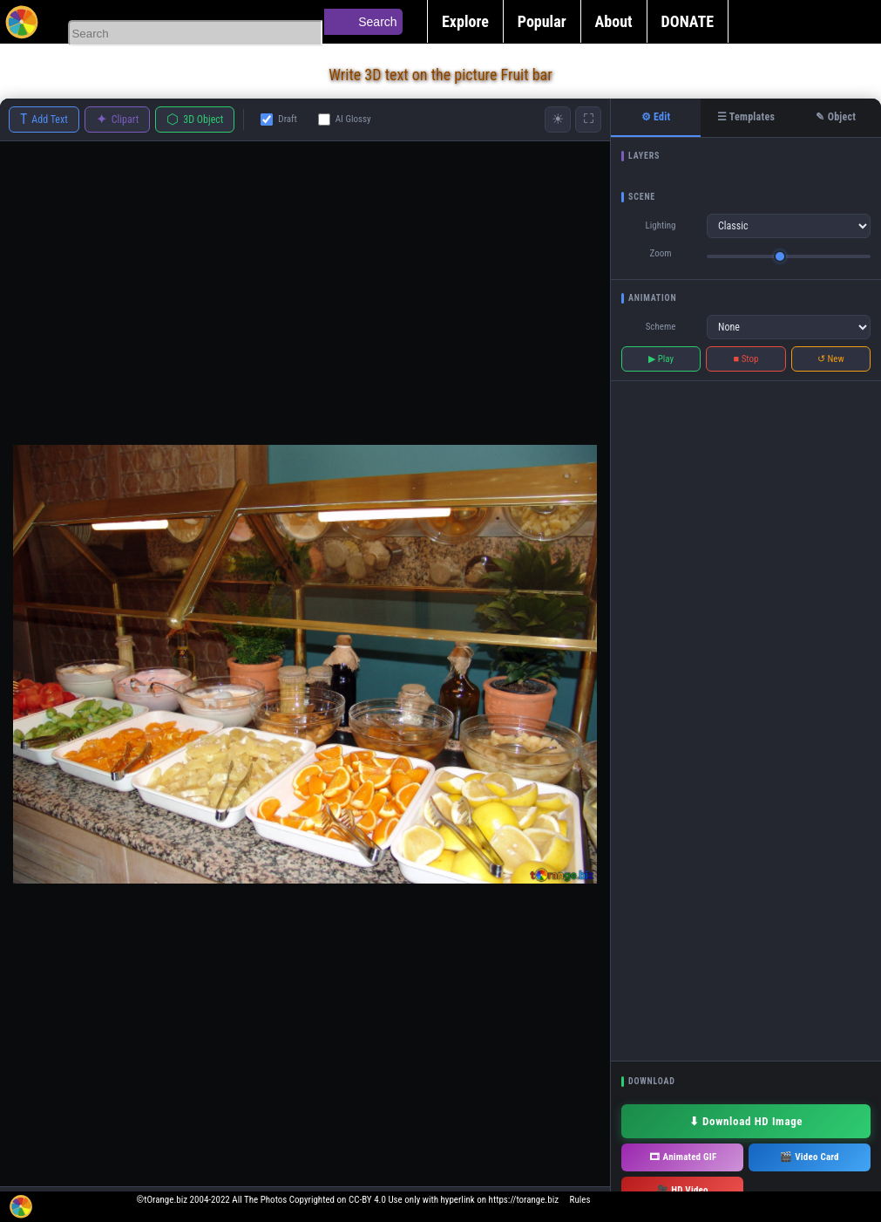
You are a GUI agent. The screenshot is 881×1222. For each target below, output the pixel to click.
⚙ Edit (656, 117)
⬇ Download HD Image (746, 1121)
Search (377, 22)
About (614, 21)
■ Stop (746, 359)
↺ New (830, 359)
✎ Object (836, 117)
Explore (465, 21)
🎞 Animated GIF (682, 1157)
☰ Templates (746, 117)
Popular (542, 21)
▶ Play (661, 359)
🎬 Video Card (809, 1157)
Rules (580, 1199)
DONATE (688, 21)
